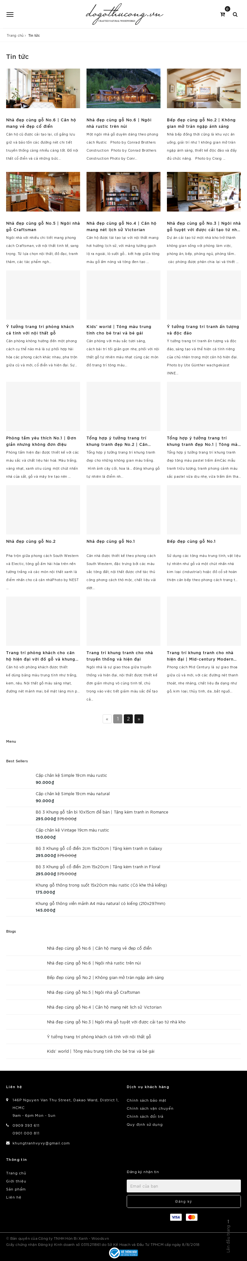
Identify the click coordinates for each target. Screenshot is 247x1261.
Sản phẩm (16, 1189)
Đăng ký (183, 1201)
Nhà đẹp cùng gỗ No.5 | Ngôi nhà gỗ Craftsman (93, 992)
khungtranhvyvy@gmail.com (41, 1143)
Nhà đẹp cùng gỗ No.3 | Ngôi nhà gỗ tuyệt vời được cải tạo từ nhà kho (116, 1021)
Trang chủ (16, 1173)
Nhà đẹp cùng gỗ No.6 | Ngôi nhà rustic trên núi (94, 962)
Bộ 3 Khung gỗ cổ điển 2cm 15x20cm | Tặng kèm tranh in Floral (98, 866)
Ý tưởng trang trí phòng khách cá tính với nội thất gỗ (99, 1036)
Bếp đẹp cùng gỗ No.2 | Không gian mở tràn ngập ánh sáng (105, 977)
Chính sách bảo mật (146, 1100)
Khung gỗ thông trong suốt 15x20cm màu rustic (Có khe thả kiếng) (101, 884)
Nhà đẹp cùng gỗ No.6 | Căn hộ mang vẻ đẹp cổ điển (99, 948)
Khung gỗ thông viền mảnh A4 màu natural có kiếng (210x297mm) (100, 903)
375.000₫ (66, 818)
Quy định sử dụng (145, 1124)
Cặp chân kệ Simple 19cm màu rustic (71, 775)
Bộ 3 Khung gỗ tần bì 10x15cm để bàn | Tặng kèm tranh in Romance (102, 811)
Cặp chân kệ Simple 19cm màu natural (73, 793)
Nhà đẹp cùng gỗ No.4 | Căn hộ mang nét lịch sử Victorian (104, 1006)
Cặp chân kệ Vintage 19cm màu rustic (72, 829)
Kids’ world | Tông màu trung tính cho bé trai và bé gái (101, 1051)
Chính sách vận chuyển (150, 1108)
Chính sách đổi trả (145, 1116)
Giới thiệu (16, 1181)
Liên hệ (14, 1197)
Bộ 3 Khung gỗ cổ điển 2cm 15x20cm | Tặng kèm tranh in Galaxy (99, 848)
